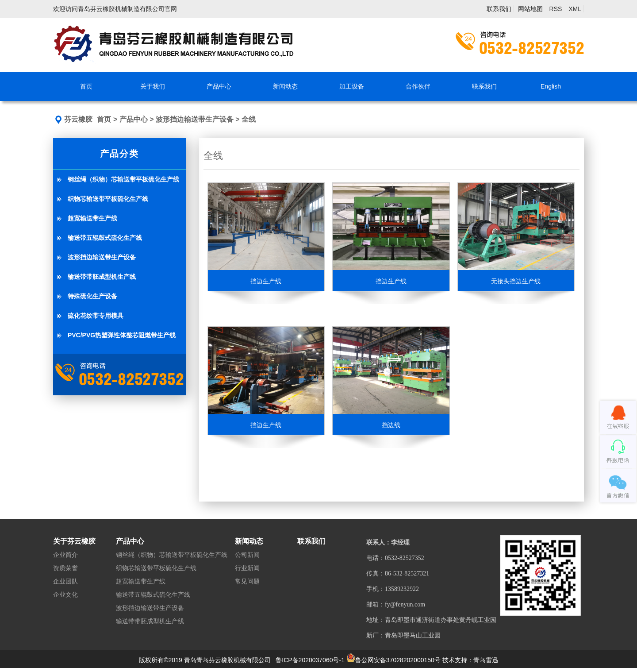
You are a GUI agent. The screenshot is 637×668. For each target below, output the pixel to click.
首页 (104, 119)
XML (574, 8)
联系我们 (499, 8)
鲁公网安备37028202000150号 (393, 660)
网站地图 (531, 8)
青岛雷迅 (485, 660)
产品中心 (133, 119)
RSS (556, 8)
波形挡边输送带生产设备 (195, 119)
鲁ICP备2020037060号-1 (310, 660)
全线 (249, 119)
